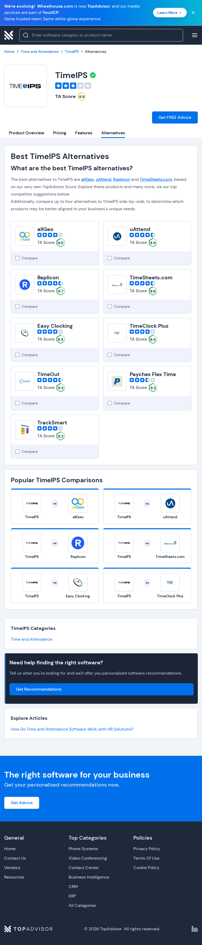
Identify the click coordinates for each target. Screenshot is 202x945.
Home (10, 848)
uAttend (103, 179)
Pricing (59, 133)
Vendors (12, 867)
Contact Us (15, 858)
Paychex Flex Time (153, 374)
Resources (14, 877)
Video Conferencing (88, 858)
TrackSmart (52, 422)
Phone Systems (83, 848)
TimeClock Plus (149, 325)
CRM (73, 886)
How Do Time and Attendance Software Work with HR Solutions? (72, 729)
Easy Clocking (55, 325)
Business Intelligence (89, 877)
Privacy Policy (146, 848)
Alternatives (113, 133)
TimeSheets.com (156, 179)
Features (83, 133)
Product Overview (26, 133)
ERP (72, 896)
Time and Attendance (31, 639)
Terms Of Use (146, 858)
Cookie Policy (146, 867)
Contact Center (84, 867)
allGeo (87, 179)
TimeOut (48, 374)
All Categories (82, 905)
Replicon (121, 179)
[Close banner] (193, 12)
